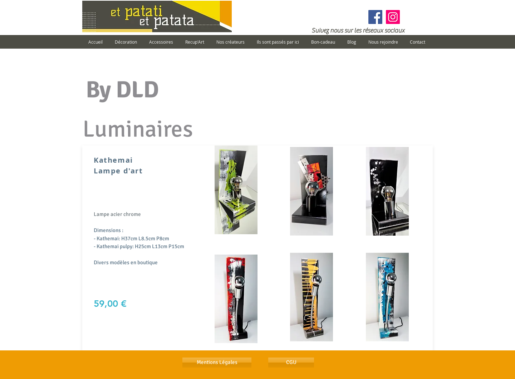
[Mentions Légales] (216, 363)
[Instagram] (393, 17)
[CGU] (291, 363)
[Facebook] (375, 17)
